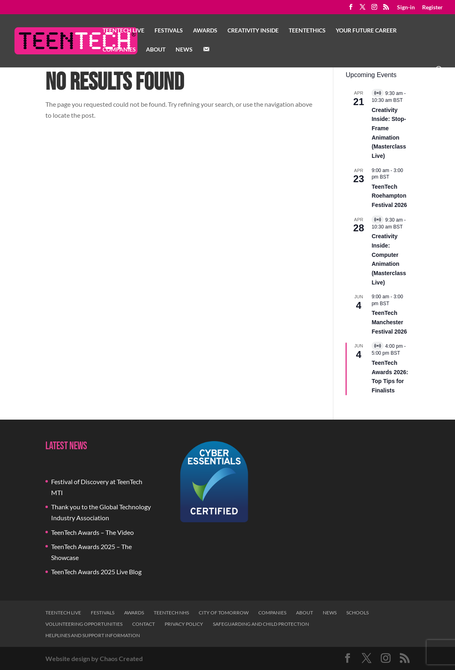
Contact (143, 624)
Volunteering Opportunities (83, 624)
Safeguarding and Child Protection (261, 624)
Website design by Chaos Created (94, 658)
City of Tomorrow (224, 613)
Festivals (169, 31)
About (155, 50)
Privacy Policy (184, 624)
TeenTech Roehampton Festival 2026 (389, 195)
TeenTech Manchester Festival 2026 (389, 322)
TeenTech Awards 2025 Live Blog (96, 571)
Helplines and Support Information (92, 635)
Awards (205, 31)
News (184, 50)
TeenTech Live (123, 31)
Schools (357, 613)
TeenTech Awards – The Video (92, 532)
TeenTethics (307, 31)
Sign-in (406, 7)
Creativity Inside (253, 31)
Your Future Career (366, 31)
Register (432, 7)
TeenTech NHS (171, 613)
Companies (119, 50)
